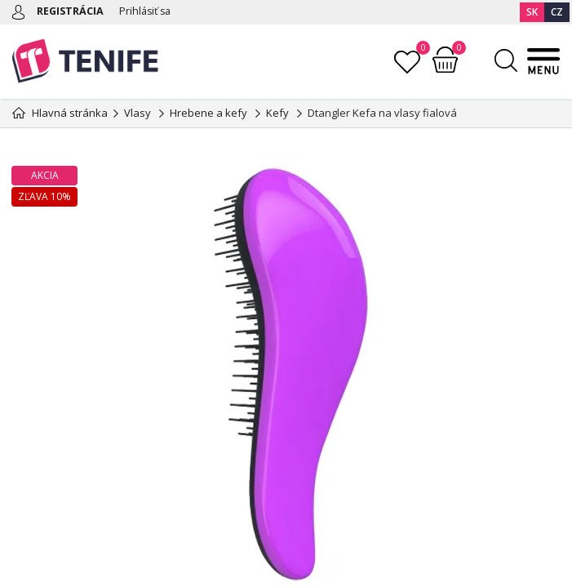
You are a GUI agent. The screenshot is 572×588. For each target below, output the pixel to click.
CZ (557, 12)
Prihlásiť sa (148, 10)
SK (532, 12)
